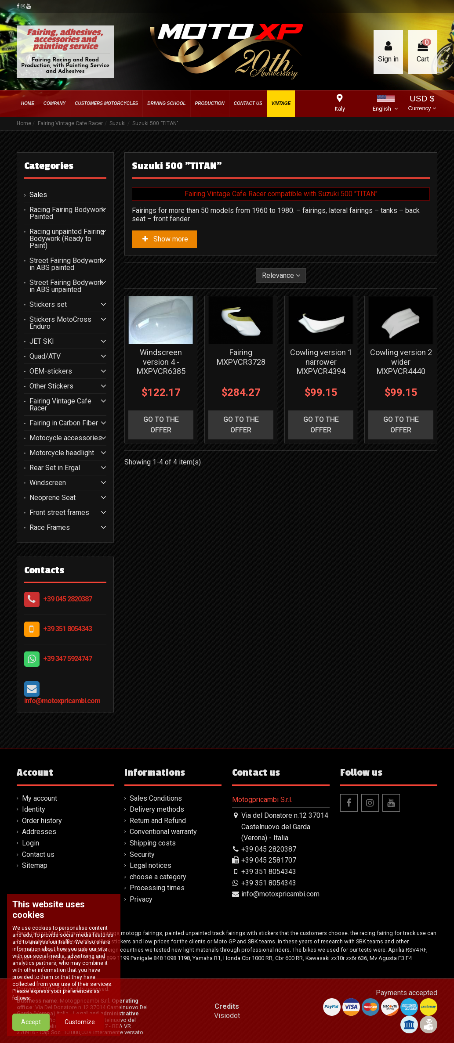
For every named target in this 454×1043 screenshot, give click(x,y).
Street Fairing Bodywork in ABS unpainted (66, 286)
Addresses (39, 831)
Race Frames (49, 527)
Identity (33, 809)
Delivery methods (157, 809)
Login (30, 843)
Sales (38, 194)
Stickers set (48, 304)
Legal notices (150, 865)
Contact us (38, 854)
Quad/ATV (45, 356)
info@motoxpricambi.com (62, 701)
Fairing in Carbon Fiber (63, 423)
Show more (164, 239)
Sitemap (34, 865)
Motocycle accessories (65, 438)
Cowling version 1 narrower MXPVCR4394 (321, 362)
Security (142, 854)
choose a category (158, 877)
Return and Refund (158, 820)
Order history (42, 820)
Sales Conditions (156, 798)
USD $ (422, 104)
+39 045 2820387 (67, 599)
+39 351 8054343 (67, 629)
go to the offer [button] (161, 424)
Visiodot (227, 1015)
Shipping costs (153, 843)
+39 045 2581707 (268, 860)
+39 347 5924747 (67, 659)
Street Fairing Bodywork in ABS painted (66, 264)
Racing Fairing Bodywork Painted (67, 213)
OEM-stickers (50, 371)
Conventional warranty (163, 831)
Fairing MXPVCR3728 (241, 357)
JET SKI (41, 341)
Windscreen (47, 482)
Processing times (157, 888)
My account (39, 798)
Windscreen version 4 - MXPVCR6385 (161, 362)
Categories (48, 166)
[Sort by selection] (281, 275)
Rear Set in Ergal (54, 467)
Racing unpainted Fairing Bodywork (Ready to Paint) (66, 238)
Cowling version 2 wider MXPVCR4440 (401, 362)
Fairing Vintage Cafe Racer (60, 405)
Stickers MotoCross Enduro (60, 323)
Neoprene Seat (52, 497)
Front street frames (59, 512)
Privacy (141, 899)
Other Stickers (51, 386)
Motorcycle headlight (61, 453)
